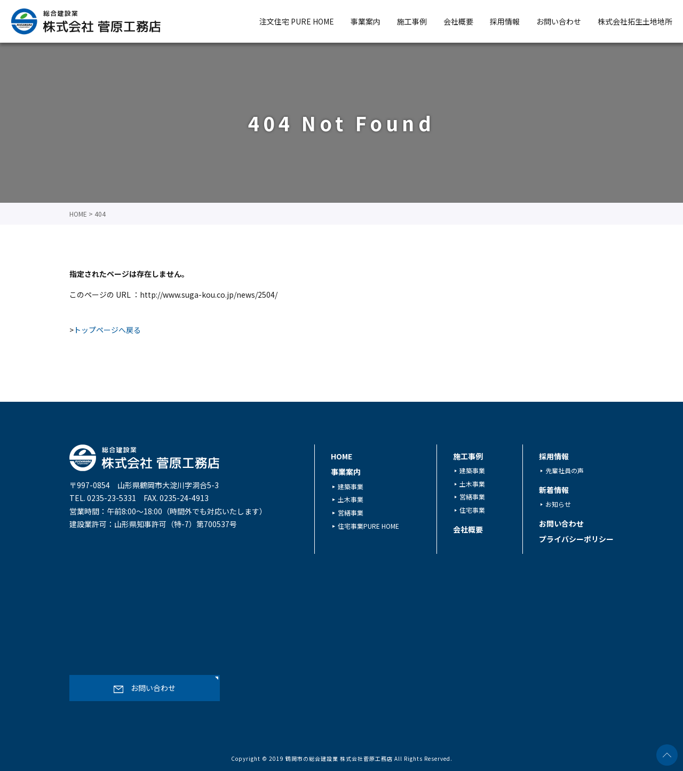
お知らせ (558, 503)
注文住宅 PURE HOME (296, 21)
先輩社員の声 (564, 470)
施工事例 (412, 21)
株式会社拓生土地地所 (635, 21)
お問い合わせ (558, 21)
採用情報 (505, 21)
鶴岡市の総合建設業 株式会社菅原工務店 (339, 758)
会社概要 (458, 21)
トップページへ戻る (107, 329)
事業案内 (365, 21)
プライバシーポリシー (576, 539)
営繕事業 (350, 512)
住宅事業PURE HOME (368, 525)
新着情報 (554, 489)
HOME (341, 456)
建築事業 (350, 485)
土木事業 (350, 499)
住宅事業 (472, 509)
